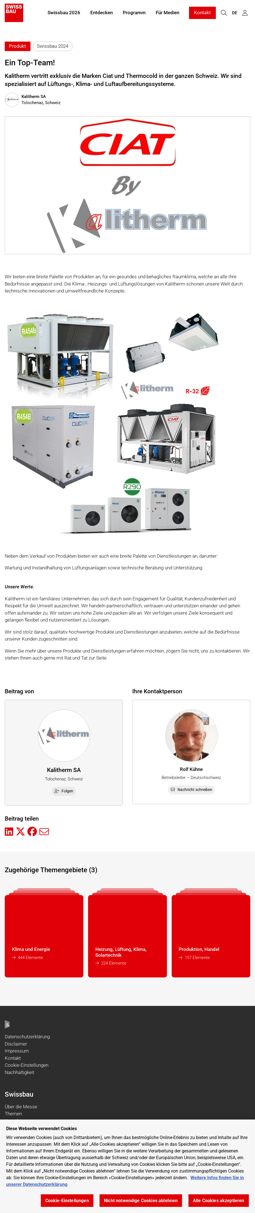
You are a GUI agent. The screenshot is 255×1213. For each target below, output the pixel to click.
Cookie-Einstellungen (26, 1065)
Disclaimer (16, 1044)
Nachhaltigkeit (19, 1072)
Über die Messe (21, 1106)
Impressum (17, 1051)
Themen (13, 1113)
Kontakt (202, 13)
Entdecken (101, 13)
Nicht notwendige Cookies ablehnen (141, 1200)
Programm (134, 13)
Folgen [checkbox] (63, 791)
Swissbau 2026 (64, 13)
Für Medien (167, 13)
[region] (127, 1166)
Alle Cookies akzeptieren (218, 1200)
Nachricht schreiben (191, 789)
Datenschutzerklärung (27, 1036)
